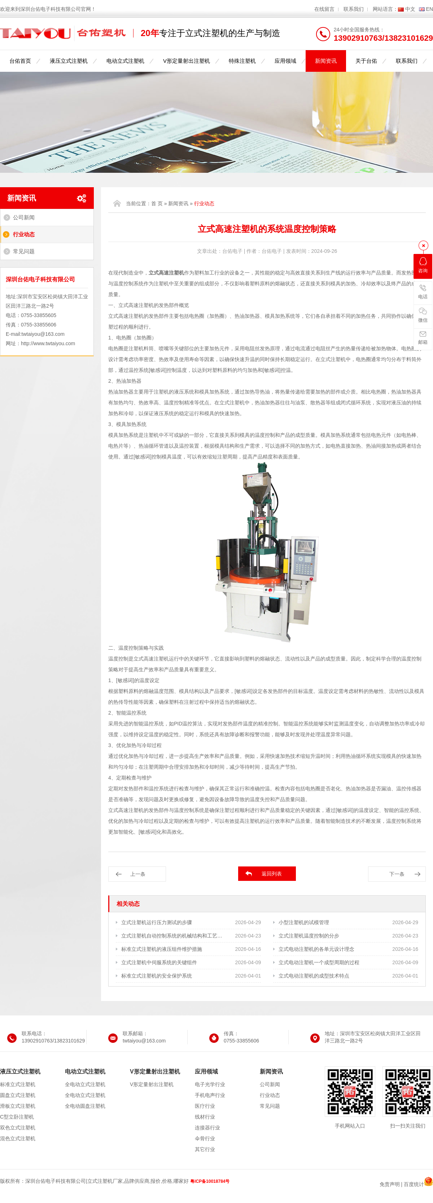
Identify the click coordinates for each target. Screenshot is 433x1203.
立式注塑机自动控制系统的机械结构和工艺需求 (172, 936)
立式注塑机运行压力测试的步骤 (156, 922)
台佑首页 (20, 61)
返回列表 (272, 874)
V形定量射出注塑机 (186, 61)
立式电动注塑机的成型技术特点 (314, 976)
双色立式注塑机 (17, 1127)
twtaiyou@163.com (43, 334)
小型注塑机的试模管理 (304, 922)
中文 (410, 9)
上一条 (137, 874)
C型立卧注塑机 (17, 1117)
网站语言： (385, 9)
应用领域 (285, 61)
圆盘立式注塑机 (17, 1095)
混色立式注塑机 (17, 1138)
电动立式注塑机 (125, 61)
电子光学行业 (210, 1084)
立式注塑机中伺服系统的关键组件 (159, 962)
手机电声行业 (210, 1095)
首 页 (157, 203)
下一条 (396, 874)
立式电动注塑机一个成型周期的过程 (319, 962)
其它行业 (205, 1149)
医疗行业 (205, 1106)
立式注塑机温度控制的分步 (309, 936)
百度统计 (414, 1184)
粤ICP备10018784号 (209, 1181)
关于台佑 (366, 61)
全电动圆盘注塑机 (85, 1106)
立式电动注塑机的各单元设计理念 (316, 949)
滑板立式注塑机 (17, 1106)
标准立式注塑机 (17, 1084)
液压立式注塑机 (69, 61)
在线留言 (324, 9)
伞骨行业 (205, 1138)
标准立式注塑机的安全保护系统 (156, 976)
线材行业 (205, 1117)
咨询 (423, 265)
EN (429, 9)
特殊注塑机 (242, 61)
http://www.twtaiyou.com (48, 343)
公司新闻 (24, 217)
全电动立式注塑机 (85, 1084)
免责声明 (390, 1184)
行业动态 (24, 234)
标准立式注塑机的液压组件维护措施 (161, 949)
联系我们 (354, 9)
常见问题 (24, 251)
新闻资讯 (326, 61)
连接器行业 (207, 1127)
